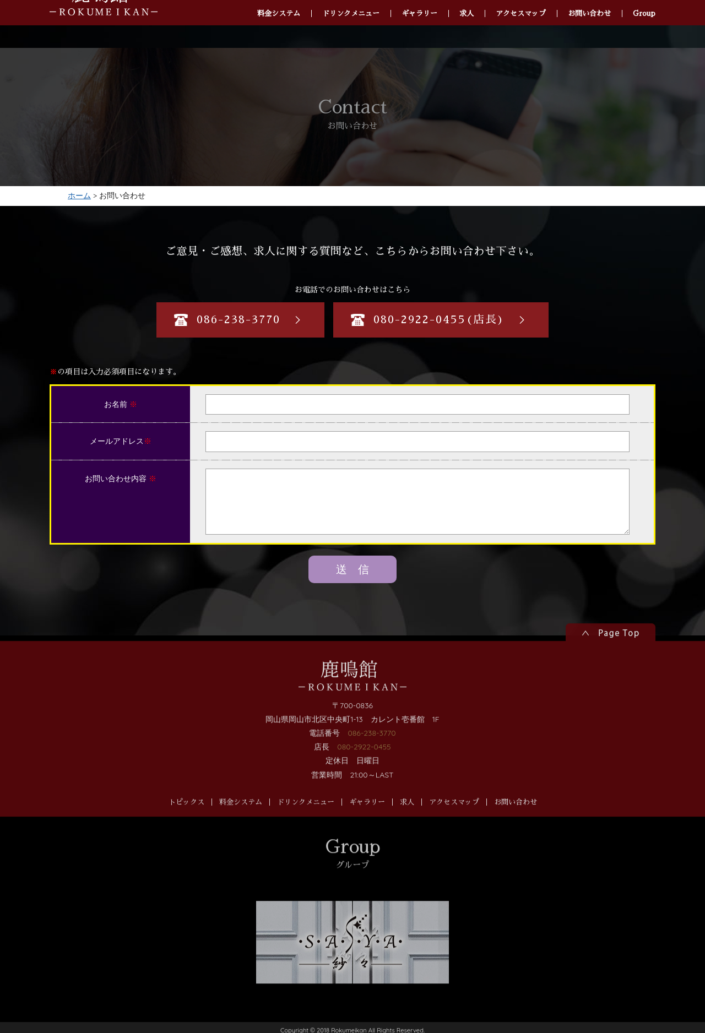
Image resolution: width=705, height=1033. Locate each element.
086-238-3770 (371, 749)
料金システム (240, 818)
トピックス (186, 818)
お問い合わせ (515, 818)
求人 (407, 818)
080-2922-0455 (364, 763)
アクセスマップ (454, 818)
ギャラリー (367, 818)
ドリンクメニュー (305, 818)
